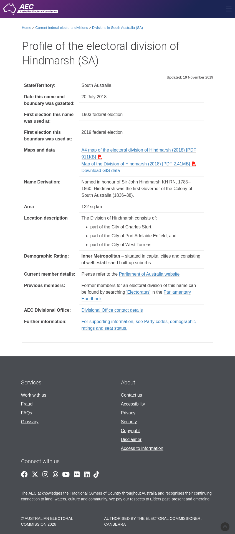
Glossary (30, 421)
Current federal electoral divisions (61, 28)
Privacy (128, 412)
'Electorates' (138, 292)
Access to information (142, 448)
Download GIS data (101, 170)
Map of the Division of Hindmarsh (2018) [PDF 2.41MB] (136, 164)
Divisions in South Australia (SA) (117, 28)
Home (26, 28)
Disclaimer (131, 439)
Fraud (27, 404)
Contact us (131, 395)
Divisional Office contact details (112, 310)
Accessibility (133, 404)
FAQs (26, 412)
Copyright (130, 430)
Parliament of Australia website (149, 274)
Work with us (33, 395)
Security (129, 421)
